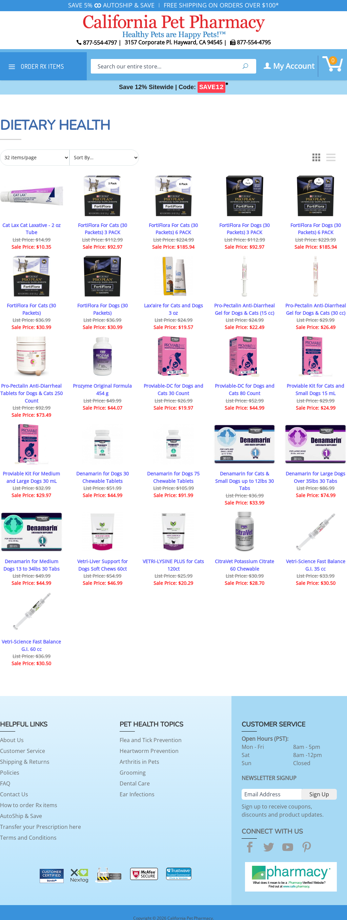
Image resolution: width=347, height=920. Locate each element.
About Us (12, 740)
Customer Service (22, 751)
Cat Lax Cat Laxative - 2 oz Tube (31, 229)
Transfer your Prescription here (40, 827)
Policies (9, 772)
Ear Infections (137, 794)
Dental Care (135, 783)
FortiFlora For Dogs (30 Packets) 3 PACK (244, 229)
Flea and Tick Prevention (151, 740)
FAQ (5, 783)
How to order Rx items (28, 805)
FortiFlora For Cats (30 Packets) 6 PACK (173, 229)
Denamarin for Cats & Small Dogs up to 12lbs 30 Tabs (244, 480)
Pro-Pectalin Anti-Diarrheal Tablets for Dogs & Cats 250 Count (31, 393)
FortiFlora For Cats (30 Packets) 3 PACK (102, 229)
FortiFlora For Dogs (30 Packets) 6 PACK (315, 229)
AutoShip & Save (21, 816)
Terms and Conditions (28, 837)
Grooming (133, 772)
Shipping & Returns (24, 761)
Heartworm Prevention (149, 751)
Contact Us (14, 794)
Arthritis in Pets (139, 761)
